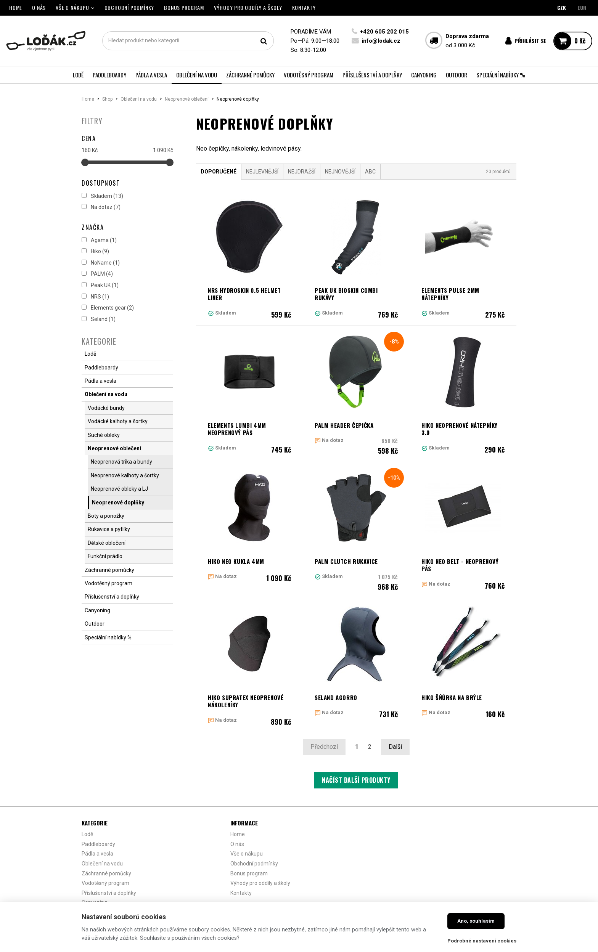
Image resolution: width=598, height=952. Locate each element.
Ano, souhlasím (476, 921)
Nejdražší (301, 172)
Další (395, 746)
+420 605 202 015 (384, 31)
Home (88, 99)
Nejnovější (340, 172)
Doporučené (218, 172)
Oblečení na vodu (139, 99)
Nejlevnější (262, 172)
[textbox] (188, 40)
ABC (370, 172)
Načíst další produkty (356, 780)
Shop (107, 99)
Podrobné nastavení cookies (481, 941)
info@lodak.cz (381, 40)
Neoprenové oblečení (187, 99)
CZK (561, 7)
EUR (582, 7)
